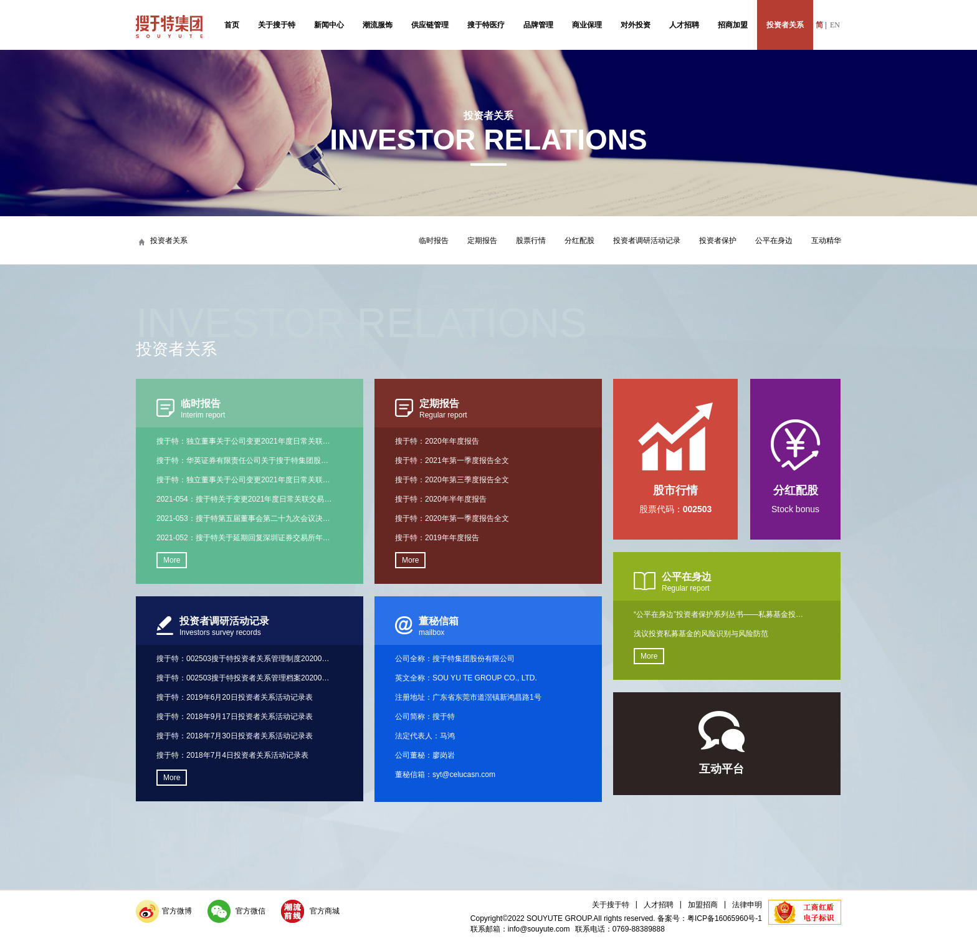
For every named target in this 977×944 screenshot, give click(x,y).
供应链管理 (430, 25)
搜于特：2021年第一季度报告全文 (452, 460)
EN (835, 25)
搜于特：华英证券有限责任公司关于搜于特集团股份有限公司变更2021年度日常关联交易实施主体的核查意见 (244, 460)
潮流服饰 (378, 25)
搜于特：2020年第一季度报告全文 (452, 518)
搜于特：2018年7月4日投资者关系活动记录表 (232, 755)
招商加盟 (733, 25)
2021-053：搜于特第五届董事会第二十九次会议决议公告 (244, 518)
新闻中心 (329, 25)
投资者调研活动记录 (646, 240)
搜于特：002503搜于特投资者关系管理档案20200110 (244, 678)
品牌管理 (538, 25)
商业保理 (587, 25)
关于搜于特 (276, 25)
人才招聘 (684, 25)
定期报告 (482, 240)
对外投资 (636, 25)
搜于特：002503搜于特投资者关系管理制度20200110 (244, 658)
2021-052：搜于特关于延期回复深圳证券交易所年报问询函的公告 (244, 537)
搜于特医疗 (486, 25)
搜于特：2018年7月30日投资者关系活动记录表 (234, 736)
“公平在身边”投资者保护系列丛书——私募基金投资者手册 (721, 614)
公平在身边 (774, 240)
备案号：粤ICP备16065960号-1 (709, 918)
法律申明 (747, 904)
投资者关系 (785, 25)
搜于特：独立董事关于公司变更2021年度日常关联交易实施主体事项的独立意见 (244, 479)
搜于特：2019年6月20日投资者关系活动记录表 (234, 697)
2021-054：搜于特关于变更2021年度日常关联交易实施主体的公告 (244, 499)
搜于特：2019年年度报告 (437, 537)
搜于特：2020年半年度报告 (441, 499)
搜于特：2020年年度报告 (437, 441)
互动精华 (826, 240)
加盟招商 (703, 904)
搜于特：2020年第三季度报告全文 (452, 479)
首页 (231, 25)
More (171, 560)
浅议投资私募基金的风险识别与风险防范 (701, 633)
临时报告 (434, 240)
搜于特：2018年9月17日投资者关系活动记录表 (234, 716)
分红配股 (579, 240)
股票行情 (531, 240)
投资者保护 (717, 240)
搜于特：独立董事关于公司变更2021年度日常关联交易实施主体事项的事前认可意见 (244, 441)
